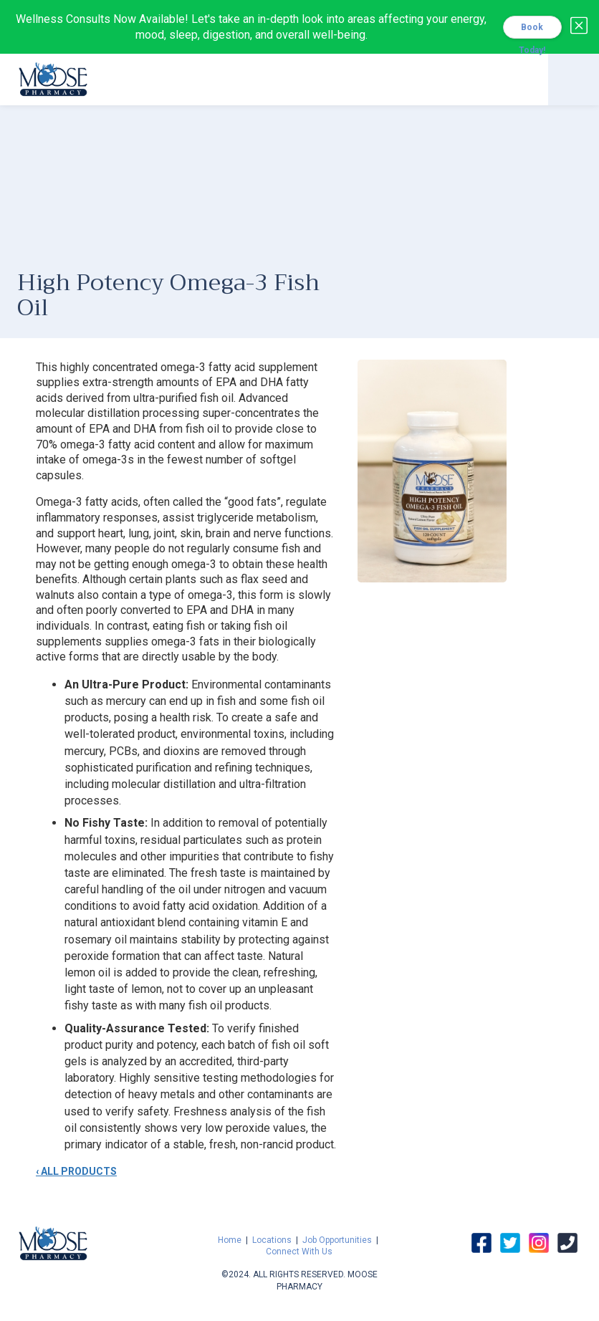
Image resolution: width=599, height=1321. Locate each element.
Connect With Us (299, 1251)
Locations (272, 1240)
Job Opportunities (337, 1240)
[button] (573, 79)
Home (229, 1240)
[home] (53, 77)
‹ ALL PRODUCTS (76, 1171)
